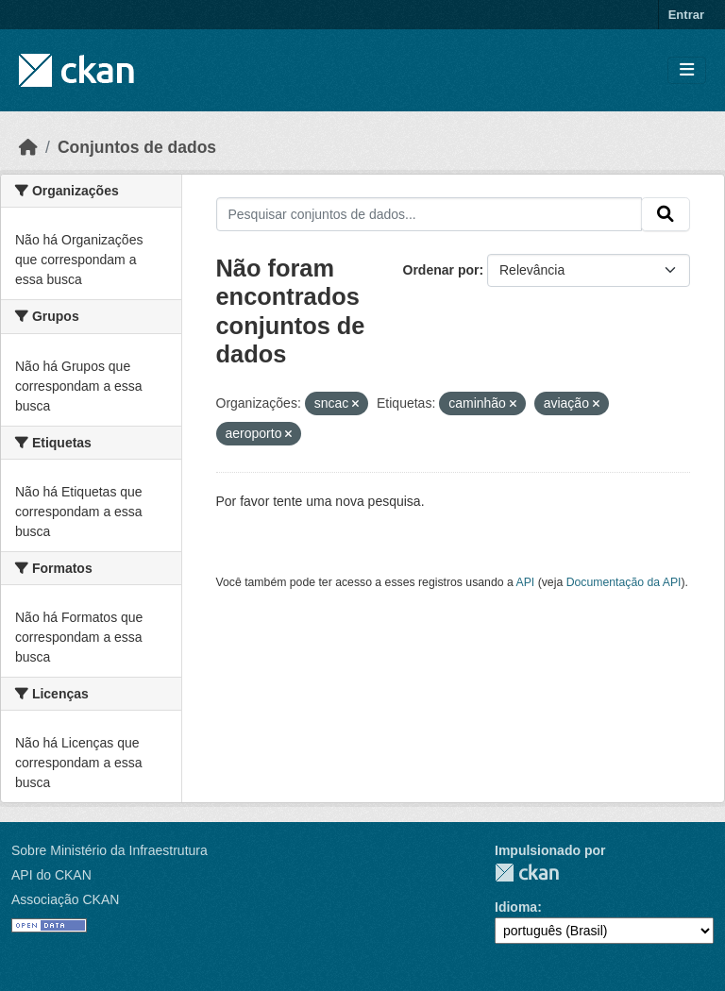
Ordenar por (441, 269)
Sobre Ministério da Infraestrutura (109, 850)
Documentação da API (624, 582)
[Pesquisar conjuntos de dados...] (429, 214)
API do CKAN (51, 874)
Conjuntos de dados (137, 147)
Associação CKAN (65, 899)
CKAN (527, 872)
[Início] (28, 147)
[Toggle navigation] (686, 70)
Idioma (516, 907)
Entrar (686, 15)
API (525, 582)
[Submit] (665, 214)
